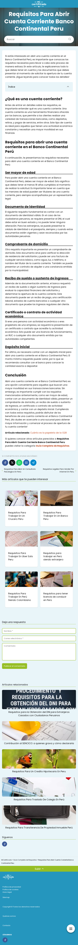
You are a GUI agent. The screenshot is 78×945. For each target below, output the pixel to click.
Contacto (6, 925)
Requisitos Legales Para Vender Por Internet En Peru (58, 470)
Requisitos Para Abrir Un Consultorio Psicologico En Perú (20, 470)
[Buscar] (68, 38)
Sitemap (6, 897)
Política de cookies (10, 889)
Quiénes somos (9, 916)
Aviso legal (7, 892)
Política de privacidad (12, 887)
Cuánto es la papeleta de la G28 (48, 432)
